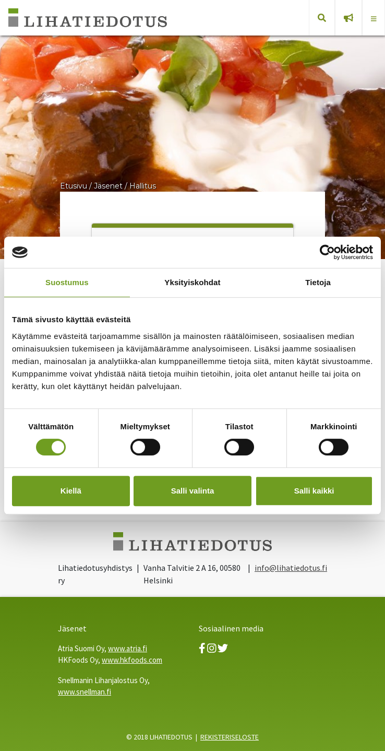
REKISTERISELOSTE (229, 737)
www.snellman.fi (84, 692)
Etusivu (73, 186)
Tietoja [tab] (318, 282)
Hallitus (142, 186)
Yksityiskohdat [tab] (192, 282)
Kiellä (71, 490)
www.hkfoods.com (132, 660)
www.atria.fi (127, 648)
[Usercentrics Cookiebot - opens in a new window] (327, 252)
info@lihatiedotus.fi (291, 567)
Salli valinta (192, 490)
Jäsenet (108, 186)
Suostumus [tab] (67, 282)
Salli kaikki (314, 490)
